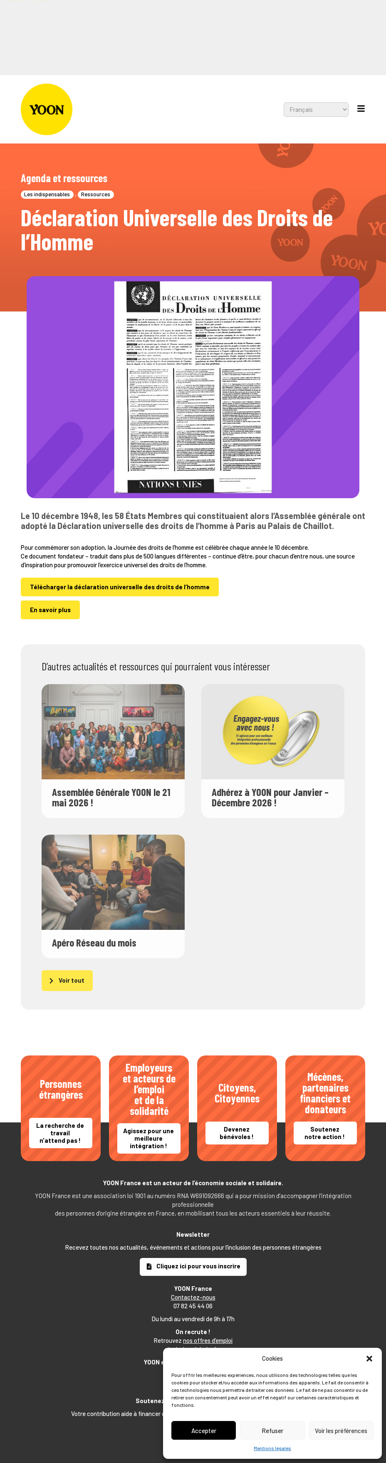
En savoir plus (50, 609)
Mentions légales (272, 1448)
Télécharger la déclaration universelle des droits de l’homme (120, 587)
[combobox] (173, 15)
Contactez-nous (193, 1297)
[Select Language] (251, 15)
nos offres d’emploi (208, 1340)
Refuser (272, 1430)
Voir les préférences (341, 1430)
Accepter (203, 1430)
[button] (369, 1358)
